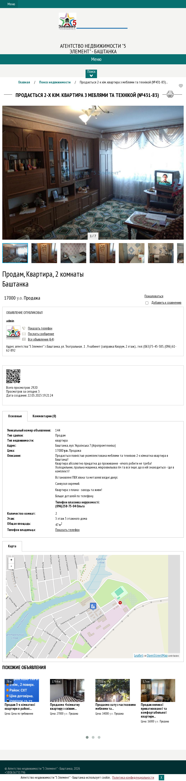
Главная (24, 82)
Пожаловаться (153, 296)
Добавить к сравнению (166, 302)
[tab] (15, 416)
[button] (179, 110)
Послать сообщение (41, 334)
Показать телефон (40, 328)
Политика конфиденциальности (133, 777)
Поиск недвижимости (55, 82)
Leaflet (138, 655)
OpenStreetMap (157, 655)
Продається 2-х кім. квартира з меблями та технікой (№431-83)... (124, 82)
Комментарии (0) (44, 416)
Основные (15, 416)
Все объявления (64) (41, 339)
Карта (12, 546)
